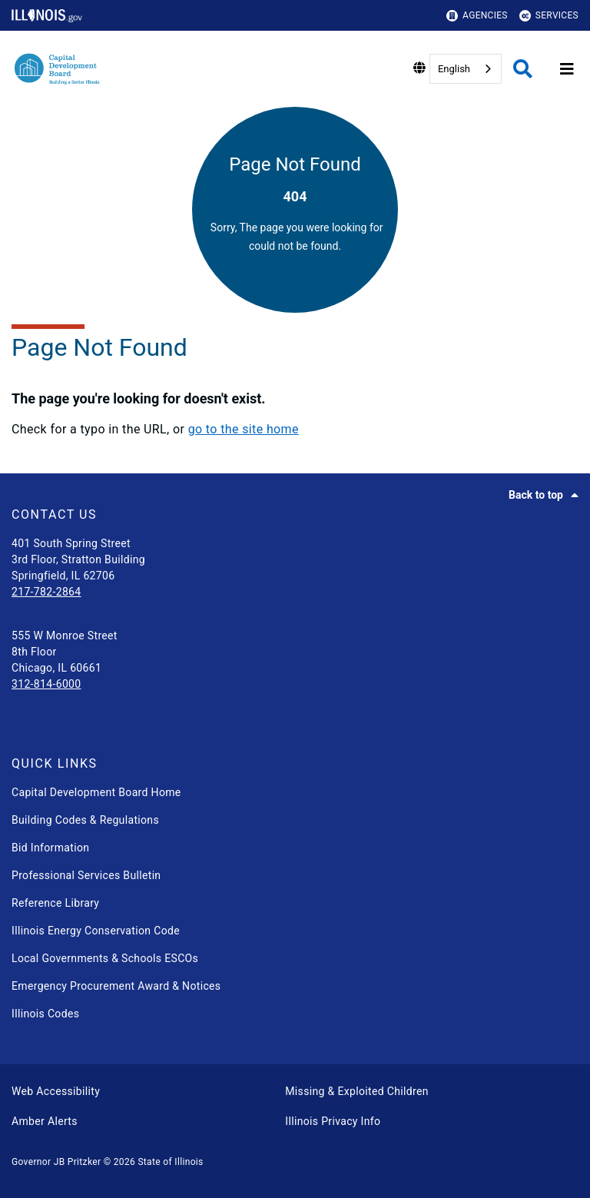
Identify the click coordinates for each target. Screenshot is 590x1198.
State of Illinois (170, 1162)
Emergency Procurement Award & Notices (116, 986)
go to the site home (243, 429)
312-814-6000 (46, 684)
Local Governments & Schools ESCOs (105, 958)
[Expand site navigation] (566, 69)
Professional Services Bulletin (86, 875)
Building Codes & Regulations (85, 820)
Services (548, 16)
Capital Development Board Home (96, 792)
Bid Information (50, 847)
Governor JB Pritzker (56, 1162)
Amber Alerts (45, 1121)
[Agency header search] (522, 68)
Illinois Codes (45, 1013)
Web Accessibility (56, 1091)
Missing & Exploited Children (356, 1091)
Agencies (477, 16)
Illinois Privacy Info (332, 1121)
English (454, 69)
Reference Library (55, 903)
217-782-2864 (46, 592)
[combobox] (465, 69)
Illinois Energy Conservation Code (96, 930)
